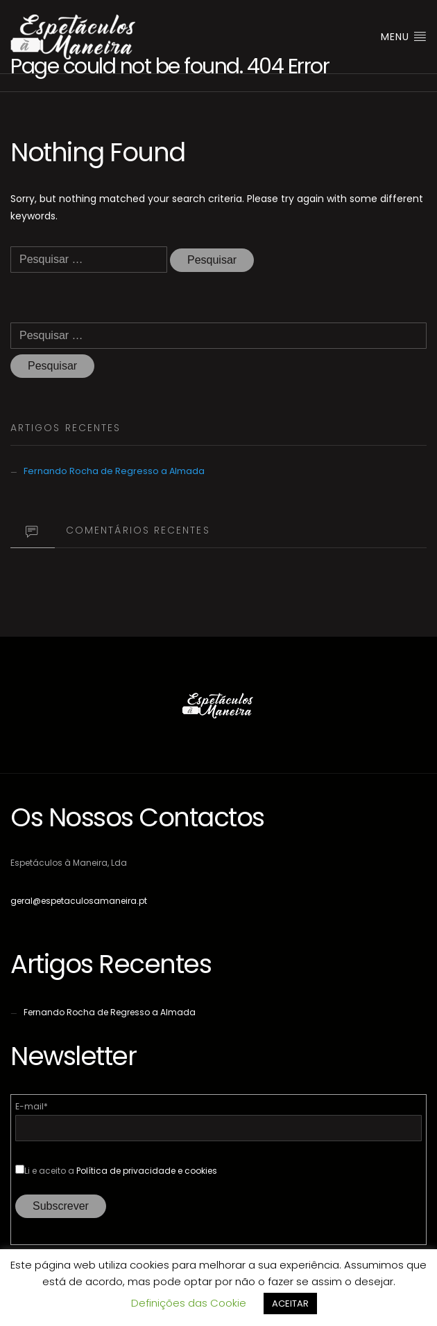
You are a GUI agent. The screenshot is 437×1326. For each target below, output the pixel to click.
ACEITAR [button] (290, 1303)
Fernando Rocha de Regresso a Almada (114, 471)
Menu (404, 37)
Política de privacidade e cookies (146, 1171)
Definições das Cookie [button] (188, 1303)
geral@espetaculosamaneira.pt (78, 901)
